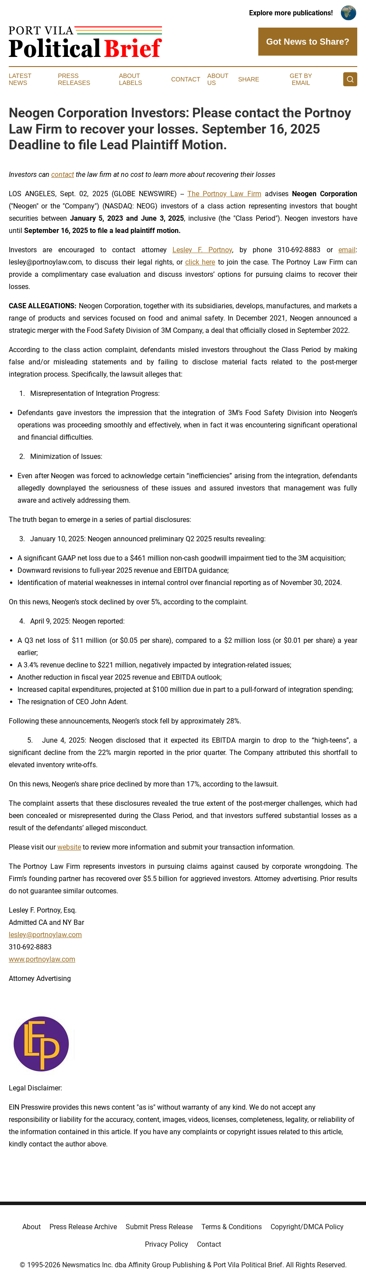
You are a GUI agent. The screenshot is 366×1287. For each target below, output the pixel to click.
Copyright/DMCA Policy (307, 1227)
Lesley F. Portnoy (202, 250)
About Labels (130, 79)
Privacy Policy (166, 1244)
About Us (218, 79)
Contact (186, 79)
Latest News (20, 79)
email (346, 250)
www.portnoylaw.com (42, 959)
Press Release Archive (83, 1227)
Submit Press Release (159, 1227)
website (69, 847)
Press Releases (74, 79)
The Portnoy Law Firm (224, 194)
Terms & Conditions (231, 1227)
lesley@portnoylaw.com (45, 935)
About (31, 1227)
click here (200, 262)
